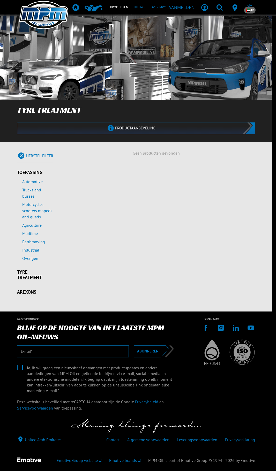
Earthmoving (33, 241)
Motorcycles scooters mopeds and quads (37, 210)
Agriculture (32, 225)
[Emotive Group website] (79, 460)
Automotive (32, 181)
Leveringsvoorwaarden (197, 439)
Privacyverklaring (240, 439)
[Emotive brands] (124, 460)
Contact (113, 439)
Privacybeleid (146, 401)
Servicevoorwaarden (35, 408)
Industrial (30, 250)
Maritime (30, 233)
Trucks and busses (31, 193)
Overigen (30, 258)
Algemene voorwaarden (148, 439)
